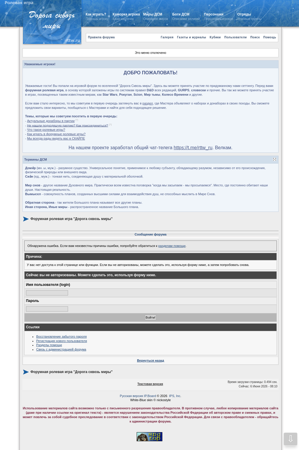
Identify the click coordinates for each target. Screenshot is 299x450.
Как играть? (96, 14)
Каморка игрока (126, 14)
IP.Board (150, 396)
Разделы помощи (49, 345)
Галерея (167, 37)
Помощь (269, 37)
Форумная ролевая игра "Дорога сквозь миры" (71, 219)
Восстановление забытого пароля (61, 336)
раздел (147, 103)
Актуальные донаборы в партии (51, 121)
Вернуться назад (150, 360)
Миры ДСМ (153, 14)
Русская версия (131, 396)
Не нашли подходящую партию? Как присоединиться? (67, 125)
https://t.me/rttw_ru (193, 147)
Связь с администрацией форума (61, 349)
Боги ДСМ (181, 14)
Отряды (244, 14)
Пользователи (235, 37)
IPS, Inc (174, 396)
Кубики (215, 37)
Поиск (255, 37)
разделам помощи (171, 246)
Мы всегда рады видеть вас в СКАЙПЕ (56, 138)
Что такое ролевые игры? (46, 129)
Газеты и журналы (191, 37)
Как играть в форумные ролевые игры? (56, 134)
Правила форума (101, 37)
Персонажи (213, 14)
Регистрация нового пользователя (61, 341)
